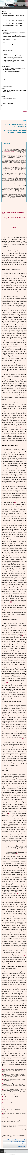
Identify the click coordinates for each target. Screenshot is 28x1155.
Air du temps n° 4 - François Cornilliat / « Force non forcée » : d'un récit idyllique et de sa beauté (14, 39)
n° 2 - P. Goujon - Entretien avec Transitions (11, 71)
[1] (3, 363)
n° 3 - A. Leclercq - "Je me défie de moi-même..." (12, 73)
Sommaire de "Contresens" (8, 103)
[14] (17, 893)
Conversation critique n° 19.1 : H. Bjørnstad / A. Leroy (13, 23)
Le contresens (4, 101)
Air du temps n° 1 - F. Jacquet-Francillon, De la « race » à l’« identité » (14, 47)
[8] (16, 643)
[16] (25, 1021)
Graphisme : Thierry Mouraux (19, 1150)
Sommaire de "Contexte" (7, 86)
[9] (7, 682)
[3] (23, 415)
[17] (25, 1028)
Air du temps (3, 30)
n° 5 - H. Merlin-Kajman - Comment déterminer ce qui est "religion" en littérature (14, 78)
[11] (9, 797)
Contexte (3, 83)
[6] (11, 602)
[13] (17, 853)
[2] (11, 399)
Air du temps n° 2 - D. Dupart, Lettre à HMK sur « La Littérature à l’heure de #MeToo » (13, 45)
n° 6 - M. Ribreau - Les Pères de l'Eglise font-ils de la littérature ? (13, 81)
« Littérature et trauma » (9, 151)
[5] (15, 502)
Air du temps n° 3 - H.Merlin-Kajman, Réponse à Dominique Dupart (14, 42)
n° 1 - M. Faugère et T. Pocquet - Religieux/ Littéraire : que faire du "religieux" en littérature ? (14, 69)
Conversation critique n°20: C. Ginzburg (10, 17)
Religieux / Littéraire (5, 66)
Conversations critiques (6, 13)
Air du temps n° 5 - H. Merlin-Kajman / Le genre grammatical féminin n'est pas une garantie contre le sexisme (14, 36)
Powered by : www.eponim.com (6, 1150)
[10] (23, 738)
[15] (24, 955)
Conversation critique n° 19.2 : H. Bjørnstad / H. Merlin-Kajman (13, 21)
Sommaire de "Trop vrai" (7, 108)
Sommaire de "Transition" (8, 93)
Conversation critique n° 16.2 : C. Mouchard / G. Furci (13, 18)
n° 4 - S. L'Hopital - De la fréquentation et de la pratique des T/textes (14, 75)
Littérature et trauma (5, 52)
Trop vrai (3, 105)
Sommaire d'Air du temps (8, 50)
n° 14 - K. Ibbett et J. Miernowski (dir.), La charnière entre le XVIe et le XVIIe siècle (14, 91)
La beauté (3, 96)
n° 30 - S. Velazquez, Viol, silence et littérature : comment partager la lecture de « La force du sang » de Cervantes (13, 55)
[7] (22, 635)
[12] (9, 813)
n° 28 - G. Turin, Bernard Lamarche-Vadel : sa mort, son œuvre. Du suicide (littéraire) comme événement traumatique (14, 61)
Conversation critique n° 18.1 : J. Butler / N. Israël (12, 25)
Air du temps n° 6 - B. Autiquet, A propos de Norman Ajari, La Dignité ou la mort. (14, 33)
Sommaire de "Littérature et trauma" (10, 64)
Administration (12, 1154)
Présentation (3, 11)
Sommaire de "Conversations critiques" (10, 27)
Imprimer (25, 111)
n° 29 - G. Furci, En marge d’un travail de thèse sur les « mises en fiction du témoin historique (13, 58)
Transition (3, 88)
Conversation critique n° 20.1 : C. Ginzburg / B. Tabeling (13, 15)
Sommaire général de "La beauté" (9, 98)
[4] (20, 427)
